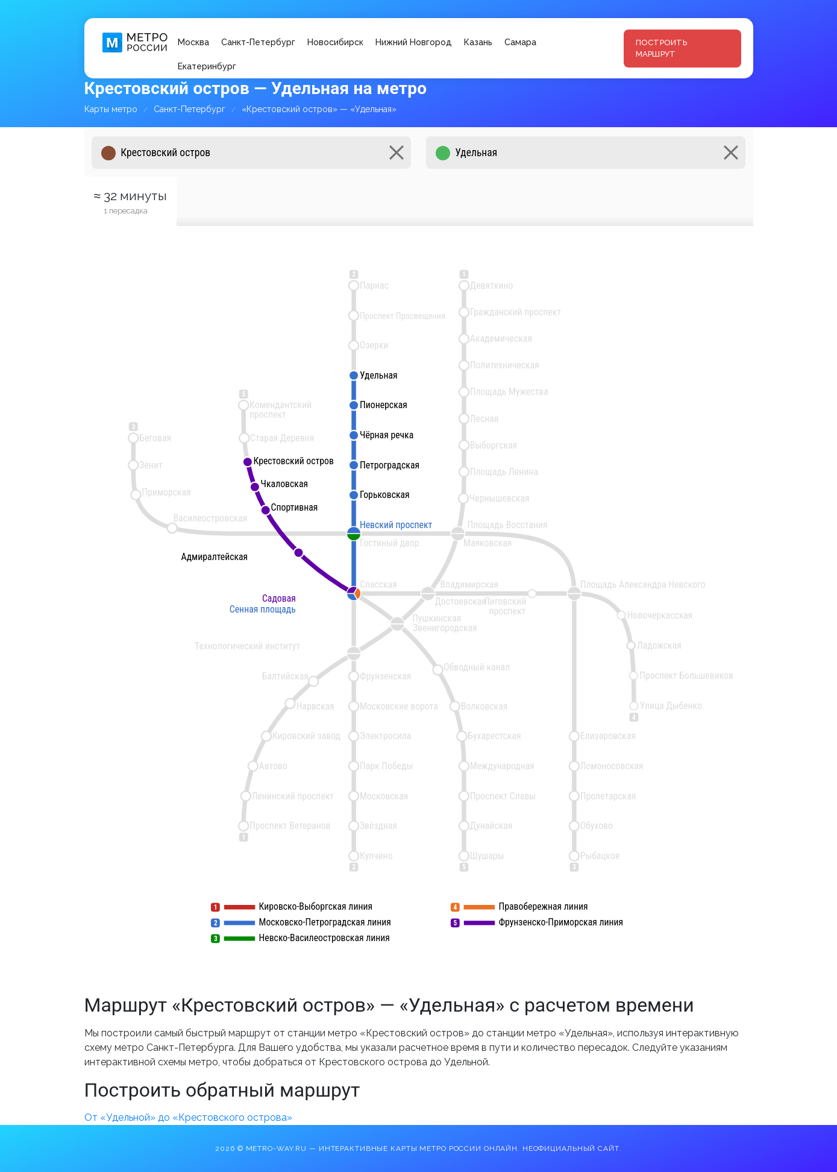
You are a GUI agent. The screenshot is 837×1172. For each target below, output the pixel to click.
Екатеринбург (207, 66)
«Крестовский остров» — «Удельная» (319, 109)
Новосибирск (335, 42)
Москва (193, 42)
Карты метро (110, 109)
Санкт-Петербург (258, 42)
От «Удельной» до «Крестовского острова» (188, 1117)
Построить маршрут (661, 48)
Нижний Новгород (413, 42)
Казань (478, 42)
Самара (520, 42)
